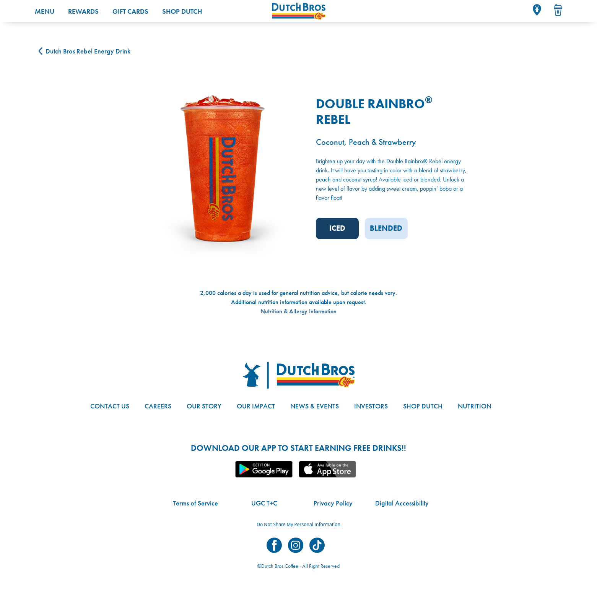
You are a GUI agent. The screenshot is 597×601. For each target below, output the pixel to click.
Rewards (83, 11)
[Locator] (537, 9)
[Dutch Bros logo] (299, 375)
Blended (386, 228)
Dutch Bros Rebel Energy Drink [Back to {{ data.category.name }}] (84, 51)
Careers (158, 406)
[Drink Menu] (558, 9)
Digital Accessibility (402, 503)
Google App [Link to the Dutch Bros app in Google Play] (264, 469)
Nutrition (474, 406)
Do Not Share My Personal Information (298, 524)
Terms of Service (195, 503)
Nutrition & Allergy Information (298, 311)
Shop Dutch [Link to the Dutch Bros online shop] (422, 406)
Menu (44, 11)
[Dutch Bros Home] (367, 11)
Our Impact (256, 406)
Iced (337, 228)
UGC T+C (264, 503)
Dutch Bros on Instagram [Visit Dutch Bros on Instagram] (295, 545)
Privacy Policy (333, 503)
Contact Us (109, 406)
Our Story (204, 406)
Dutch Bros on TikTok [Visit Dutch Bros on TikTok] (317, 545)
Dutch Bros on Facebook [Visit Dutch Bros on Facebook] (274, 545)
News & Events (314, 406)
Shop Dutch (182, 11)
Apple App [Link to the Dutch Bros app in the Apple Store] (327, 469)
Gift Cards (130, 11)
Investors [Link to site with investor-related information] (371, 406)
